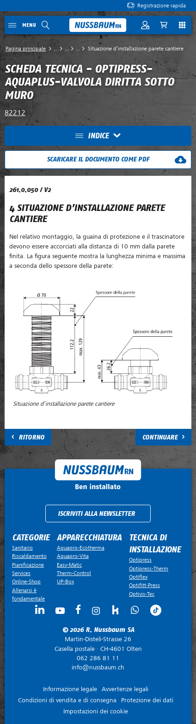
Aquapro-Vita (73, 556)
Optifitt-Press (144, 585)
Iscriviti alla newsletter (96, 514)
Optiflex (138, 577)
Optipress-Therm (148, 568)
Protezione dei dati (147, 700)
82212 (15, 113)
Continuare (160, 437)
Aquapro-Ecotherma (80, 548)
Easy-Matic (69, 565)
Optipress (140, 560)
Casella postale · (98, 644)
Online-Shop (26, 581)
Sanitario (22, 548)
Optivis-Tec (141, 594)
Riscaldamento (29, 556)
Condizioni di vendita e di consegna (67, 700)
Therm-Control (74, 573)
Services (21, 573)
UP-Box (65, 581)
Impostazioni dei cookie (95, 711)
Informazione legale (70, 689)
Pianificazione (28, 565)
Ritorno (31, 437)
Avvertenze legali (125, 689)
